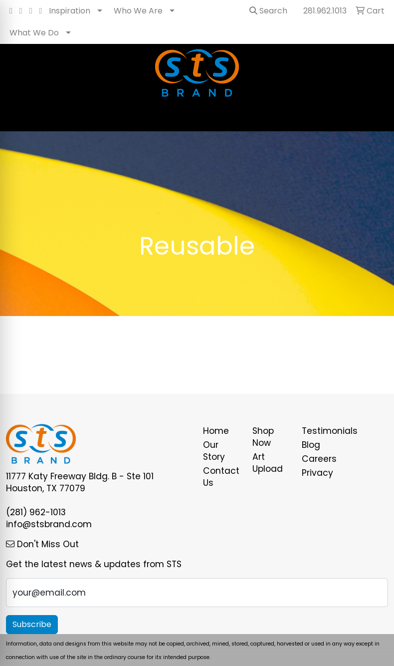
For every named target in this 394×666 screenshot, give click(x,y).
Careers (319, 459)
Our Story (214, 451)
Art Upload (267, 463)
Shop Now (263, 437)
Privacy (317, 473)
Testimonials (320, 431)
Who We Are (138, 10)
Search (268, 10)
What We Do (34, 32)
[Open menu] (374, 117)
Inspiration (69, 10)
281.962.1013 (325, 10)
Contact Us (221, 477)
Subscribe (31, 624)
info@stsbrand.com (49, 524)
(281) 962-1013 (36, 512)
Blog (311, 445)
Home (216, 431)
